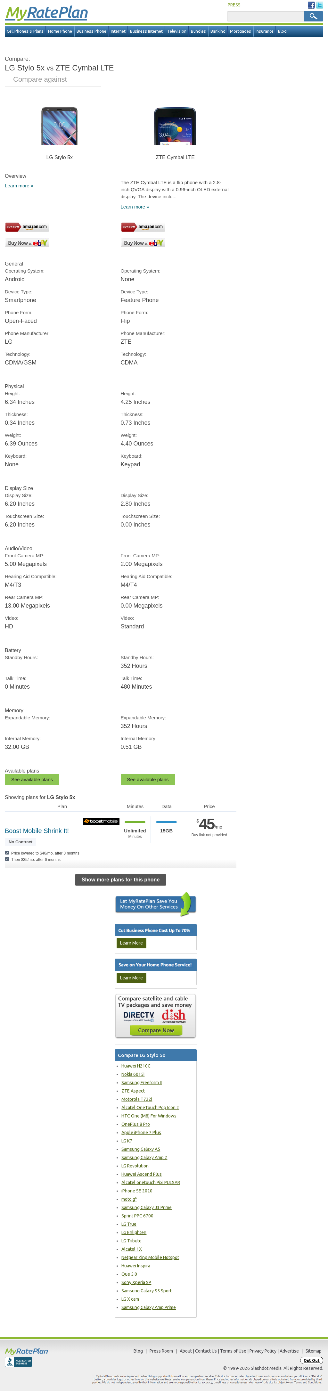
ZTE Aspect (133, 1090)
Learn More (131, 942)
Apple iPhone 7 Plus (141, 1132)
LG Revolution (135, 1165)
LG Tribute (131, 1240)
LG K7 (126, 1140)
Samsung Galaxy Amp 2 (144, 1157)
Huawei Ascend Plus (141, 1174)
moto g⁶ (129, 1199)
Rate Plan (46, 12)
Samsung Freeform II (141, 1082)
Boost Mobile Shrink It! (37, 831)
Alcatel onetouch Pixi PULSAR (150, 1182)
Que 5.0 (129, 1274)
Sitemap (314, 1351)
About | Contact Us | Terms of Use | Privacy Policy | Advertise (239, 1351)
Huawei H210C (136, 1065)
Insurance (265, 31)
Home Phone (60, 31)
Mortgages (240, 31)
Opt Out (312, 1360)
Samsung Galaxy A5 (140, 1149)
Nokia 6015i (132, 1074)
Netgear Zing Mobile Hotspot (150, 1257)
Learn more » (19, 185)
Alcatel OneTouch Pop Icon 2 (150, 1107)
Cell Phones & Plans (25, 31)
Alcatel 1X (131, 1249)
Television (176, 31)
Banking (218, 31)
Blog (282, 31)
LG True (128, 1224)
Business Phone (91, 31)
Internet (118, 31)
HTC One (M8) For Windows (148, 1115)
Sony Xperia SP (136, 1282)
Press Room (161, 1351)
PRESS (234, 4)
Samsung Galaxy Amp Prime (148, 1307)
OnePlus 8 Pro (135, 1124)
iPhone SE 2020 (136, 1190)
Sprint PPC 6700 (137, 1215)
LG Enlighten (133, 1232)
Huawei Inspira (135, 1265)
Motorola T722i (136, 1099)
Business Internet (146, 31)
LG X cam (130, 1299)
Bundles (198, 31)
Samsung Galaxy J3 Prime (146, 1207)
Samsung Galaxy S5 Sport (146, 1290)
